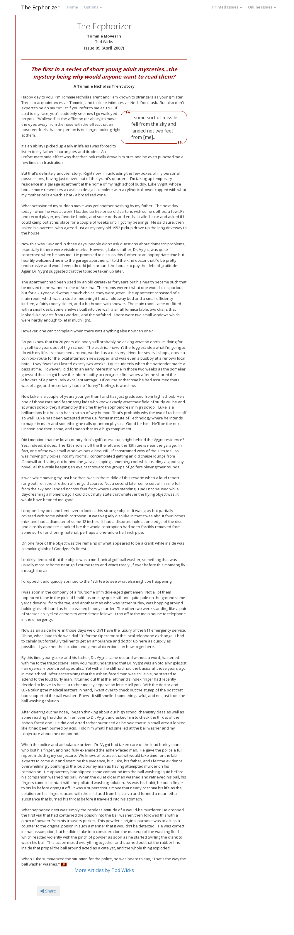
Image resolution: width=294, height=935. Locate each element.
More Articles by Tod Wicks (104, 870)
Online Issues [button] (262, 7)
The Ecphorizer (40, 7)
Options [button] (93, 7)
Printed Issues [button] (227, 7)
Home (72, 7)
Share (48, 891)
